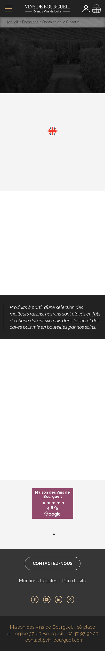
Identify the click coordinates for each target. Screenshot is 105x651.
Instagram (70, 600)
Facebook (35, 600)
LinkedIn (58, 600)
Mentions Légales (38, 580)
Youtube (47, 600)
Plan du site (74, 580)
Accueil (12, 22)
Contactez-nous (52, 563)
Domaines (30, 22)
